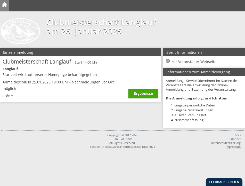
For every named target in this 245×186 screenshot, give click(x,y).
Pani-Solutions (122, 139)
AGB (238, 135)
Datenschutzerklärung (226, 143)
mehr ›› (8, 95)
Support (235, 139)
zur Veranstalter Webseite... (195, 61)
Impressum (233, 147)
